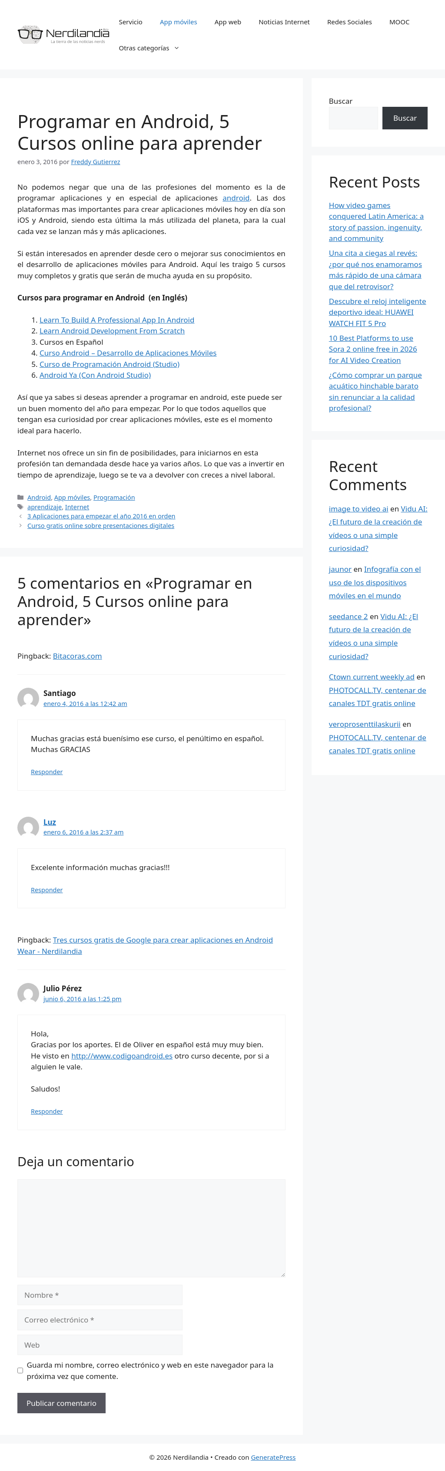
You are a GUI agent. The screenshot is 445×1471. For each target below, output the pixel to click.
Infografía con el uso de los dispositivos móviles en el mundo (375, 582)
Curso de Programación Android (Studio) (109, 364)
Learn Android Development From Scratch (112, 331)
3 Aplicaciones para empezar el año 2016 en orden (101, 516)
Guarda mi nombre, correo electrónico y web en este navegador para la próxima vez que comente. (150, 1370)
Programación (114, 497)
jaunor (340, 569)
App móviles (178, 21)
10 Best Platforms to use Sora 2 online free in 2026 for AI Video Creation (373, 349)
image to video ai (359, 509)
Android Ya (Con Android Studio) (95, 375)
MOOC (399, 21)
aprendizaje (44, 507)
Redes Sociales (349, 21)
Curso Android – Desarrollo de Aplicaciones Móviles (128, 353)
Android (39, 497)
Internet (77, 507)
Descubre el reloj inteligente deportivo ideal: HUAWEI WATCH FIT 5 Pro (377, 312)
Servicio (131, 21)
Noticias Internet (284, 21)
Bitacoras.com (77, 656)
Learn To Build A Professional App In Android (117, 320)
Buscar (340, 101)
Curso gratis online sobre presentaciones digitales (100, 525)
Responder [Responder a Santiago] (47, 772)
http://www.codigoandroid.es (122, 1056)
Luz (49, 822)
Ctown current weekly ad (372, 677)
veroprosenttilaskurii (365, 724)
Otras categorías (154, 48)
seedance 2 (348, 616)
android (235, 198)
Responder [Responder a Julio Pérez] (47, 1111)
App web (228, 21)
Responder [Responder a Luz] (47, 890)
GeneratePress (273, 1457)
